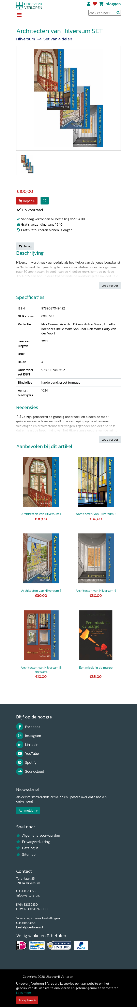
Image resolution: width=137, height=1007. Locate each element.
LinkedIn (27, 744)
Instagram (28, 735)
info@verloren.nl (28, 895)
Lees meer (23, 992)
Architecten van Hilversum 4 (96, 590)
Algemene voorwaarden (38, 835)
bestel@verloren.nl (29, 927)
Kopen (25, 200)
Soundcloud (30, 771)
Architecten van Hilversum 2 (96, 513)
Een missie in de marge (96, 667)
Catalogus (27, 848)
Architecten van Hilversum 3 (41, 590)
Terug (25, 246)
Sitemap (25, 854)
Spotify (26, 762)
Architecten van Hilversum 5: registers (41, 669)
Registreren (89, 4)
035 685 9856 (25, 890)
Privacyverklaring (33, 841)
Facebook (28, 726)
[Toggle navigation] (19, 15)
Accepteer (26, 1000)
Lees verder (110, 285)
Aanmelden (27, 810)
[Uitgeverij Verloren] (29, 5)
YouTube (27, 753)
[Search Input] (104, 13)
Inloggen (113, 4)
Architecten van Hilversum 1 (41, 513)
